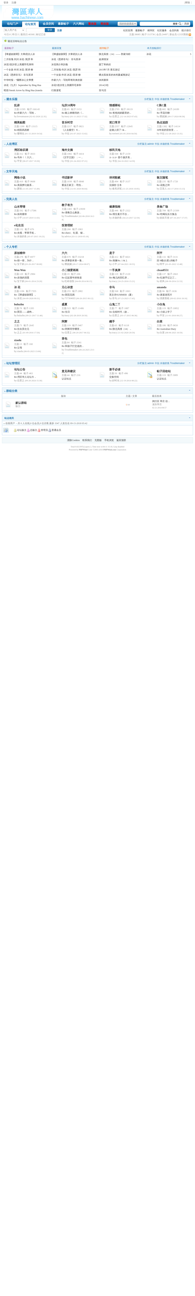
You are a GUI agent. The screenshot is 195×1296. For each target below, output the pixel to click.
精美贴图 (19, 122)
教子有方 (67, 205)
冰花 (148, 54)
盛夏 (64, 304)
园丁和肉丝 (105, 64)
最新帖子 (63, 23)
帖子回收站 (164, 371)
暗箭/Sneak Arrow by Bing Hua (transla (23, 90)
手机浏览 (109, 440)
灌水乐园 (11, 99)
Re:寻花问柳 (163, 112)
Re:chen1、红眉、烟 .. (73, 232)
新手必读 (114, 369)
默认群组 (21, 402)
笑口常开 (114, 122)
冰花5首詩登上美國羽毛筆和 (19, 64)
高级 (186, 23)
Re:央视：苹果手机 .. (25, 232)
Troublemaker (177, 99)
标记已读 (41, 34)
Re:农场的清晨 (21, 277)
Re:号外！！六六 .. (24, 157)
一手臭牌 (114, 270)
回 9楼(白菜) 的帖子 (167, 260)
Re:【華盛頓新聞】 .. (25, 294)
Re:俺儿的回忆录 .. (119, 277)
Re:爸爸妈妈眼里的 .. (120, 112)
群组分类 (11, 390)
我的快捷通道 (126, 23)
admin (150, 143)
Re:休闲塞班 (20, 214)
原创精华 (19, 253)
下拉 (23, 30)
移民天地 (114, 149)
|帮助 (187, 2)
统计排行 (186, 30)
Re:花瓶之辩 (163, 185)
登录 (6, 2)
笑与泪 (102, 90)
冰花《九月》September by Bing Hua (22, 85)
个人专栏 (11, 246)
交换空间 (114, 377)
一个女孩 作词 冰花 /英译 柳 (18, 69)
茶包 (64, 338)
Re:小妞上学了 (164, 311)
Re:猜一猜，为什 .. (24, 260)
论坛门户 (12, 23)
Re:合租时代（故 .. (119, 311)
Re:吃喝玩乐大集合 (167, 214)
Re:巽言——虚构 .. (24, 311)
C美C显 (161, 105)
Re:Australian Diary (166, 329)
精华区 (151, 30)
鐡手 (112, 321)
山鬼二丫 (114, 304)
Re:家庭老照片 (164, 294)
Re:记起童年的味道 (72, 277)
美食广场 (162, 206)
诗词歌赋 (114, 177)
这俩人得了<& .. (117, 130)
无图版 (98, 440)
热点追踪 (162, 122)
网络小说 (19, 177)
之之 (17, 321)
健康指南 (114, 206)
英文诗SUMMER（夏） (121, 294)
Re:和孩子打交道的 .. (73, 346)
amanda (161, 287)
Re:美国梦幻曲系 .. (24, 185)
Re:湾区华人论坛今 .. (25, 377)
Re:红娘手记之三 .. (166, 277)
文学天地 (11, 171)
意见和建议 (69, 371)
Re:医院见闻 (68, 294)
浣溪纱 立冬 (115, 185)
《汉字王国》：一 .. (72, 157)
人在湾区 (11, 143)
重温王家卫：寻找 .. (72, 185)
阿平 (159, 253)
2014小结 (103, 85)
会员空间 (48, 23)
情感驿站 (114, 105)
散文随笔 (162, 177)
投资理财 (67, 225)
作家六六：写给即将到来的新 (66, 80)
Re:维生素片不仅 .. (119, 214)
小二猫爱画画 (70, 270)
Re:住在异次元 (21, 329)
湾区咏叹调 (21, 149)
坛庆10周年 (69, 105)
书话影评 (67, 177)
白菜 (159, 321)
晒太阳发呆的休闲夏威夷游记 (114, 74)
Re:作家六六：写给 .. (25, 112)
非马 (112, 287)
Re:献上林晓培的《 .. (73, 112)
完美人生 (11, 199)
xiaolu (17, 340)
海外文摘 (67, 149)
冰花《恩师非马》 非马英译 (18, 74)
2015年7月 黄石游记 (109, 69)
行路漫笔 (56, 90)
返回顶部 (121, 440)
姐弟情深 (103, 59)
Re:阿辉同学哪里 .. (71, 329)
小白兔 (161, 304)
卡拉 (157, 99)
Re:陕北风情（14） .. (120, 329)
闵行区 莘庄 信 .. (161, 401)
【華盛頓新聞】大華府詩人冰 (19, 54)
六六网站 (78, 23)
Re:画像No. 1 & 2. (118, 260)
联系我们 (87, 440)
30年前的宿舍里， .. (167, 130)
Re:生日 (66, 311)
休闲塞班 (103, 80)
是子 (112, 253)
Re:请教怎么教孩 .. (71, 212)
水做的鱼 (165, 99)
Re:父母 (18, 347)
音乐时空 (67, 122)
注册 (14, 2)
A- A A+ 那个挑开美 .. (120, 157)
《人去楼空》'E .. (71, 130)
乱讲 (17, 105)
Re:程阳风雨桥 (21, 130)
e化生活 (19, 225)
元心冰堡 (67, 287)
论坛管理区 (13, 363)
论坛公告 (19, 369)
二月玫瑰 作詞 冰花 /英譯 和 (18, 59)
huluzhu (19, 304)
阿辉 (64, 321)
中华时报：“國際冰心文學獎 (18, 80)
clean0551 (163, 270)
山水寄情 (19, 206)
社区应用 (128, 30)
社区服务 (162, 30)
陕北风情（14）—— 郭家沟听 (115, 54)
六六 (64, 253)
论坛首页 (30, 24)
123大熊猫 (182, 34)
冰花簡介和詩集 (59, 64)
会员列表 (174, 30)
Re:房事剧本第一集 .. (73, 260)
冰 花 (17, 287)
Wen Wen (20, 270)
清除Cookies (73, 440)
